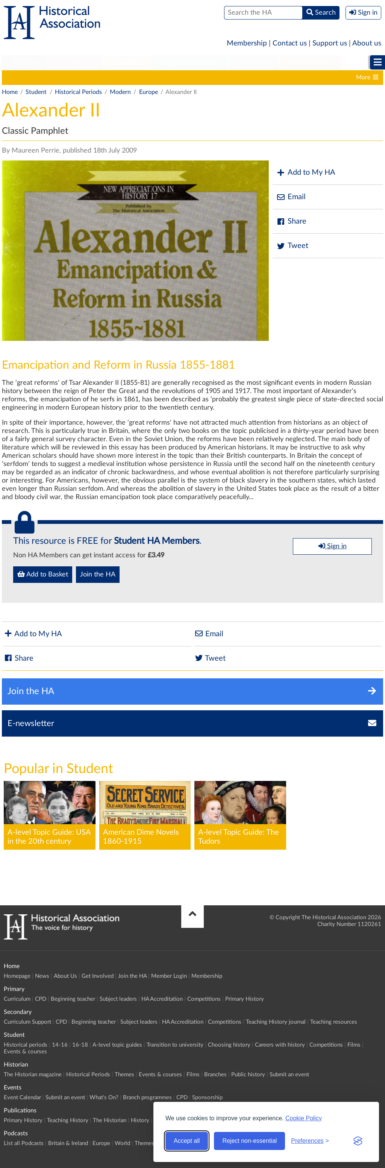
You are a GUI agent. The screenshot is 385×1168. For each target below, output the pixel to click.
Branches (215, 1074)
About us (366, 43)
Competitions (204, 999)
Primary (24, 62)
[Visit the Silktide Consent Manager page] (358, 1141)
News (42, 976)
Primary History (244, 999)
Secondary (75, 62)
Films (354, 1045)
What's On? (103, 1097)
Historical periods (29, 77)
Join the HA (97, 574)
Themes (124, 1074)
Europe (148, 92)
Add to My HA (305, 173)
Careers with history (280, 1045)
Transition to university (211, 77)
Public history (248, 1074)
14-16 (71, 77)
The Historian (109, 1120)
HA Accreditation (162, 999)
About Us (65, 976)
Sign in (332, 546)
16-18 (98, 77)
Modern (120, 92)
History (140, 1120)
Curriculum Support (27, 1022)
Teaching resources (333, 1022)
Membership (247, 43)
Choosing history (275, 77)
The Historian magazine (33, 1074)
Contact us (290, 43)
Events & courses (25, 1052)
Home (10, 92)
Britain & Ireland (68, 1143)
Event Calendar (22, 1097)
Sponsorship (207, 1097)
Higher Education (189, 62)
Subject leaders (118, 999)
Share (291, 221)
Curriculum (17, 999)
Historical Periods (78, 92)
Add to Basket (42, 574)
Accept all (187, 1141)
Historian (254, 62)
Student (127, 62)
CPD (40, 999)
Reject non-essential (249, 1141)
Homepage (17, 976)
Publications (310, 62)
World (122, 1143)
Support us (329, 43)
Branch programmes (147, 1097)
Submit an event (289, 1074)
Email (291, 197)
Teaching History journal (276, 1022)
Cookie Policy (303, 1118)
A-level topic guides (144, 77)
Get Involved (98, 976)
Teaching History (67, 1120)
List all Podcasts (24, 1143)
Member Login (169, 976)
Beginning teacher (73, 999)
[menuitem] (25, 62)
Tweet (292, 246)
